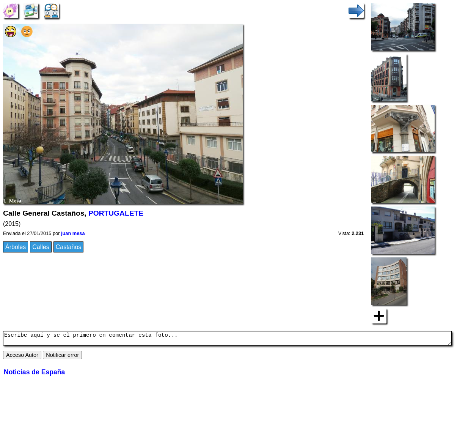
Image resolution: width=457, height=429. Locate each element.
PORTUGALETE (115, 213)
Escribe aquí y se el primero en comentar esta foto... (227, 339)
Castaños (69, 247)
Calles (40, 247)
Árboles (15, 247)
